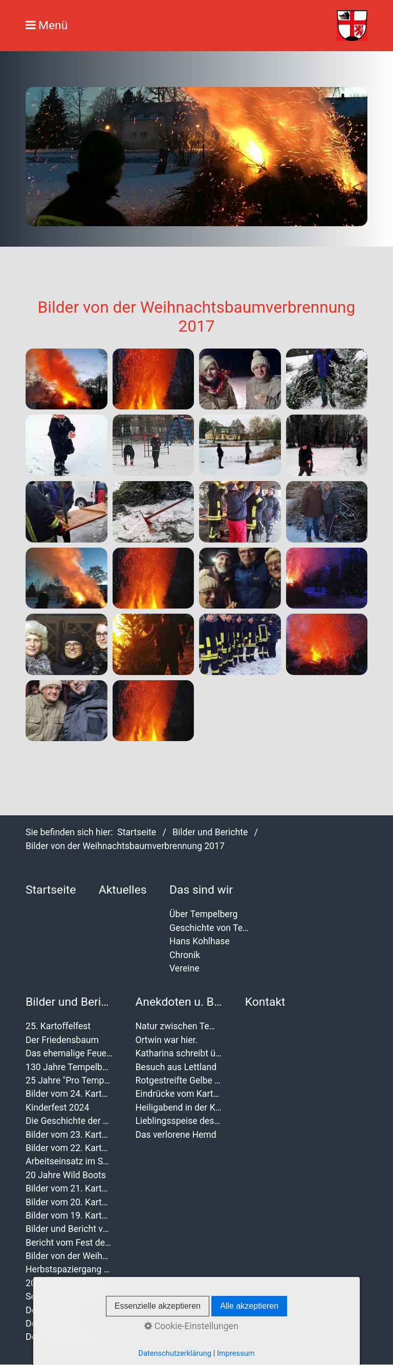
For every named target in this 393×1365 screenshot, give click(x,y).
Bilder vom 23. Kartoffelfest (69, 1135)
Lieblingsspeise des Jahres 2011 (178, 1121)
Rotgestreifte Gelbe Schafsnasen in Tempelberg (178, 1080)
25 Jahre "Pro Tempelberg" (69, 1080)
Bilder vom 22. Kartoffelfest (69, 1148)
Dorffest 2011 (53, 1323)
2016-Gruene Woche (66, 1283)
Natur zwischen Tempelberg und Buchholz (178, 1026)
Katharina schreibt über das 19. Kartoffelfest (178, 1053)
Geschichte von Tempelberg (212, 928)
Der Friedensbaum (62, 1040)
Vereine (184, 968)
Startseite (136, 832)
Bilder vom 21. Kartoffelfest (69, 1188)
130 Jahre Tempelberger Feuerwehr (69, 1067)
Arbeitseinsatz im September (69, 1161)
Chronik (184, 955)
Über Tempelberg (203, 914)
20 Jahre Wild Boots (66, 1175)
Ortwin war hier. (166, 1040)
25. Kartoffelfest (58, 1026)
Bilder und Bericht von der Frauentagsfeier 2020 (69, 1229)
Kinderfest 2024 (57, 1107)
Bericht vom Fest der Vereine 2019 (69, 1243)
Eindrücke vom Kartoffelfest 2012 (178, 1094)
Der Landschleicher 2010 (69, 1337)
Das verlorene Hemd (175, 1135)
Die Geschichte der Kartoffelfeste (69, 1121)
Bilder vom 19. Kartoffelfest (69, 1215)
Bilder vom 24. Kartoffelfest (69, 1094)
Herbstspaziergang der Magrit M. (69, 1269)
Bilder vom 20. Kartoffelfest (69, 1202)
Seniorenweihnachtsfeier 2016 (69, 1296)
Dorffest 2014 (53, 1310)
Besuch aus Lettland (175, 1067)
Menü (53, 25)
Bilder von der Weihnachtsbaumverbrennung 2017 (69, 1256)
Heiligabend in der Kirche (178, 1107)
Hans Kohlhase (199, 941)
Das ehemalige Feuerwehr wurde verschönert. (69, 1053)
